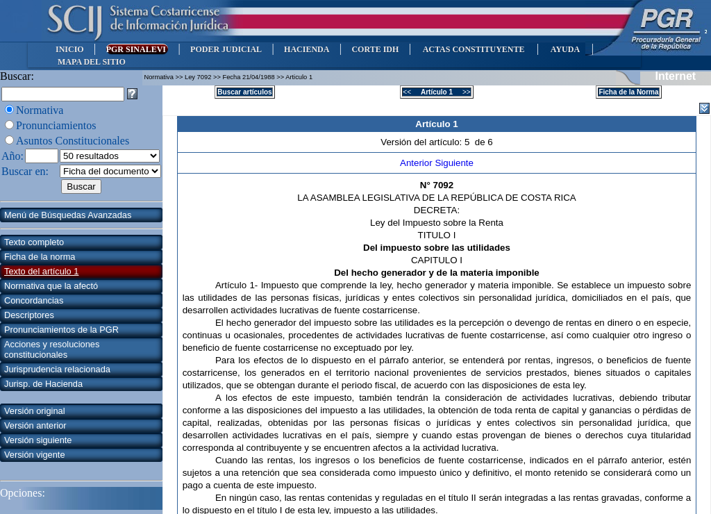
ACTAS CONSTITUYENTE (473, 49)
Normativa (39, 110)
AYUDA (565, 49)
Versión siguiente (38, 440)
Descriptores (29, 315)
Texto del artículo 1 (41, 271)
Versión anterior (35, 425)
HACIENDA (306, 49)
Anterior (417, 163)
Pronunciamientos (56, 125)
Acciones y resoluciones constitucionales (51, 349)
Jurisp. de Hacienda (43, 384)
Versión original (34, 411)
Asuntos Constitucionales (72, 141)
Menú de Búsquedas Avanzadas (67, 215)
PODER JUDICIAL (226, 49)
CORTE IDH (375, 49)
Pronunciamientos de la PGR (61, 329)
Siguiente (454, 163)
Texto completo (34, 242)
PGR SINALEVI (137, 49)
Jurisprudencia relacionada (57, 369)
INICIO (70, 49)
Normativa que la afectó (51, 286)
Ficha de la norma (39, 256)
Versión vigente (34, 454)
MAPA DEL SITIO (92, 62)
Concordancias (33, 300)
